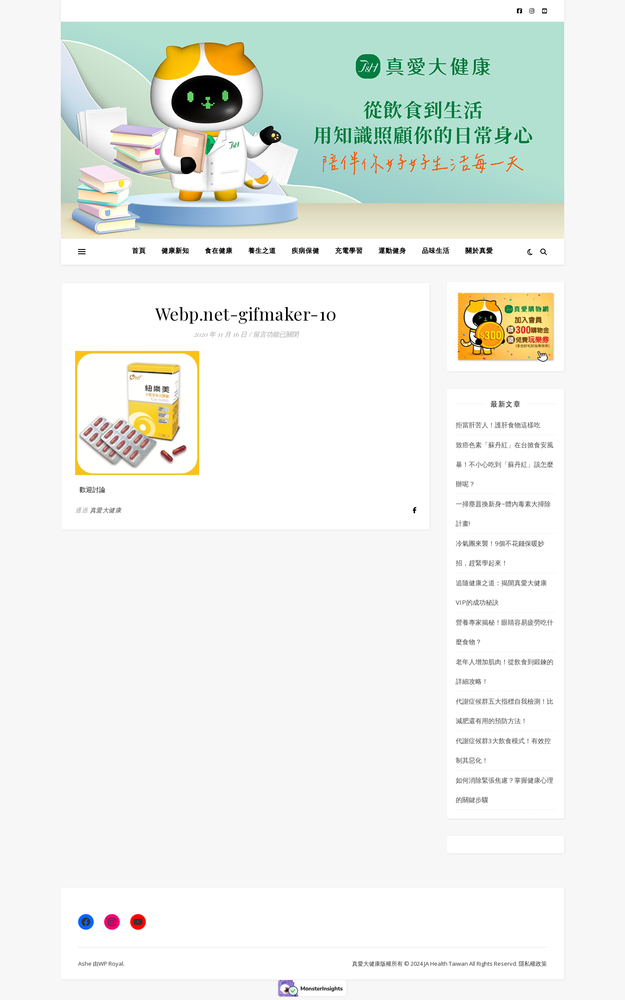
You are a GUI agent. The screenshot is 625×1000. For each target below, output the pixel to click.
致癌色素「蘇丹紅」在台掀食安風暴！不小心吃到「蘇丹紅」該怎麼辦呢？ (504, 464)
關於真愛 (479, 251)
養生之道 (262, 251)
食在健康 (219, 251)
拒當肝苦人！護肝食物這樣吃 (498, 424)
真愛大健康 (106, 510)
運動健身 (392, 251)
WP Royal (111, 963)
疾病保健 (305, 251)
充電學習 (349, 251)
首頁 (139, 251)
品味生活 (436, 251)
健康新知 (175, 251)
